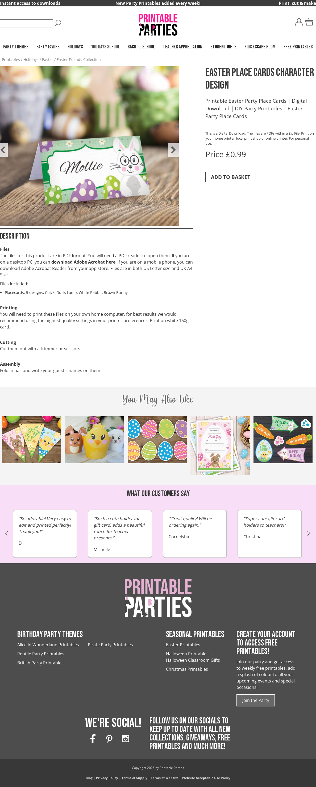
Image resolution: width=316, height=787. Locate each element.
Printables (11, 59)
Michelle (120, 533)
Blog (89, 778)
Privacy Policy (107, 778)
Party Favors (48, 47)
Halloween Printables (187, 654)
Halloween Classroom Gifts (193, 660)
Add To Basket (230, 177)
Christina (269, 527)
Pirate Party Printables (110, 645)
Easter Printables (183, 645)
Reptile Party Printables (40, 654)
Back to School (141, 47)
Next (170, 146)
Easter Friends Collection (79, 59)
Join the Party (255, 700)
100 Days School (105, 47)
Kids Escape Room (260, 47)
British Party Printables (40, 663)
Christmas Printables (187, 669)
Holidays (75, 47)
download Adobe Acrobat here (83, 262)
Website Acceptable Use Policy (206, 778)
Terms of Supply (134, 778)
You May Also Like (158, 399)
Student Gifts (223, 47)
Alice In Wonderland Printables (48, 645)
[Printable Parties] (158, 22)
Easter (47, 59)
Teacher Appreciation (182, 47)
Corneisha (195, 527)
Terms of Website (164, 778)
